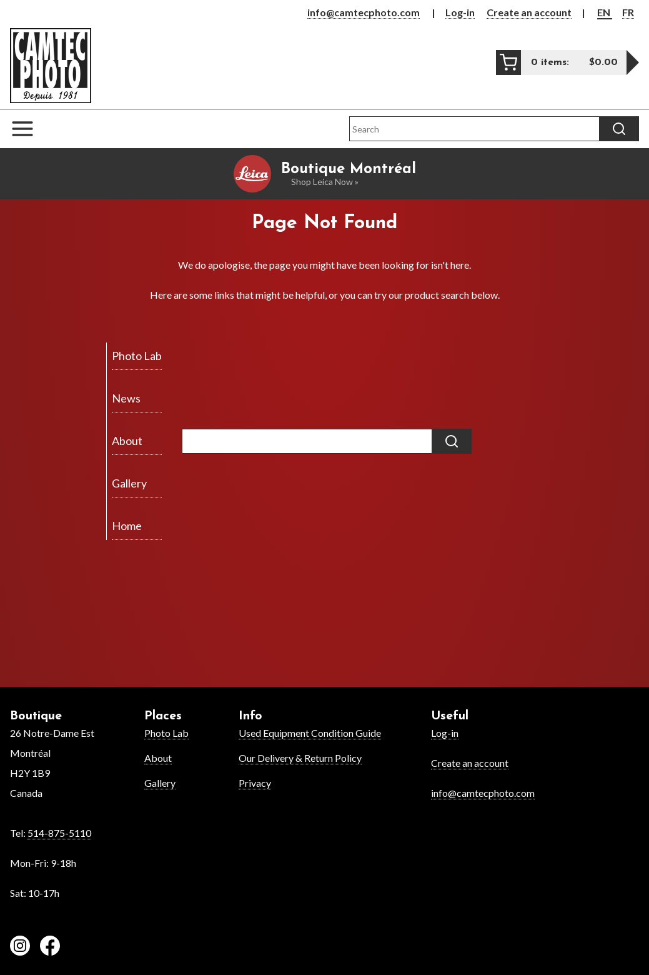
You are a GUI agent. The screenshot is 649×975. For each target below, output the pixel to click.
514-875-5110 (59, 833)
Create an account (529, 12)
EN (604, 12)
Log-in (460, 12)
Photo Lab (166, 733)
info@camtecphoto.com (363, 12)
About (158, 758)
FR (628, 12)
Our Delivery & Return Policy (300, 758)
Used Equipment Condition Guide (310, 733)
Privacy (255, 783)
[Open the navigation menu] (28, 129)
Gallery (160, 783)
